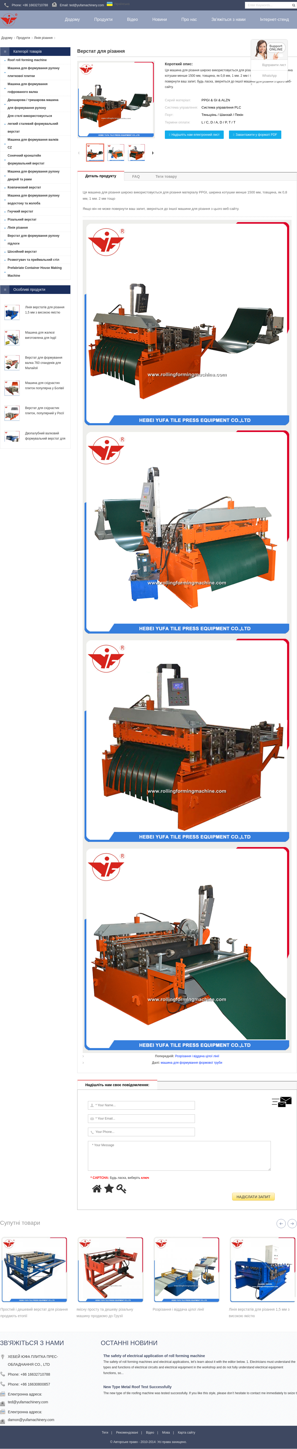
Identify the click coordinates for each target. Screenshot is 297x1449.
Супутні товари (20, 1223)
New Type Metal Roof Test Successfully (137, 1387)
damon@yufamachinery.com (31, 1420)
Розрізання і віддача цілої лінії (197, 1056)
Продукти (23, 38)
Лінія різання (43, 38)
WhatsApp (269, 76)
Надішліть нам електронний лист (195, 135)
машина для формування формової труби (191, 1062)
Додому (7, 38)
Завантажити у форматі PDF (256, 135)
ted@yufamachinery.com (28, 1402)
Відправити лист (274, 65)
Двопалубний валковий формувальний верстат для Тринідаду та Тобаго (45, 438)
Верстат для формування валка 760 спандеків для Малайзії (43, 363)
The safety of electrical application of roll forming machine (154, 1356)
